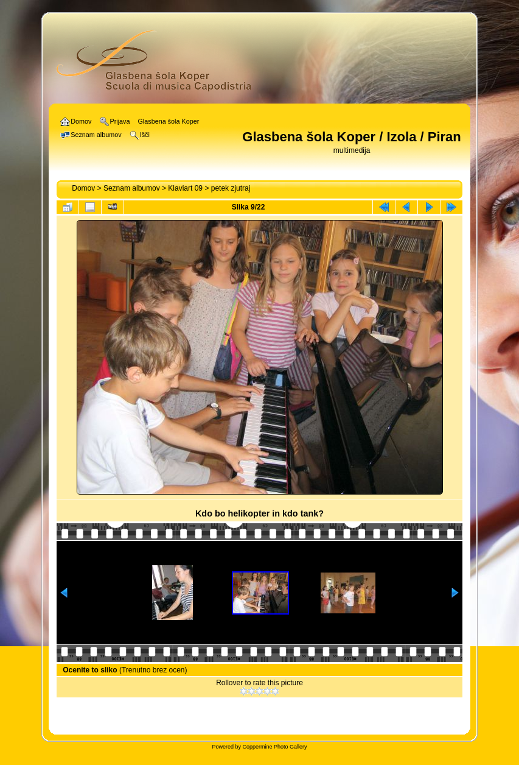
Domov (83, 188)
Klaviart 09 (185, 188)
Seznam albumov (131, 188)
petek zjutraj (231, 188)
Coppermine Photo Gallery (274, 747)
